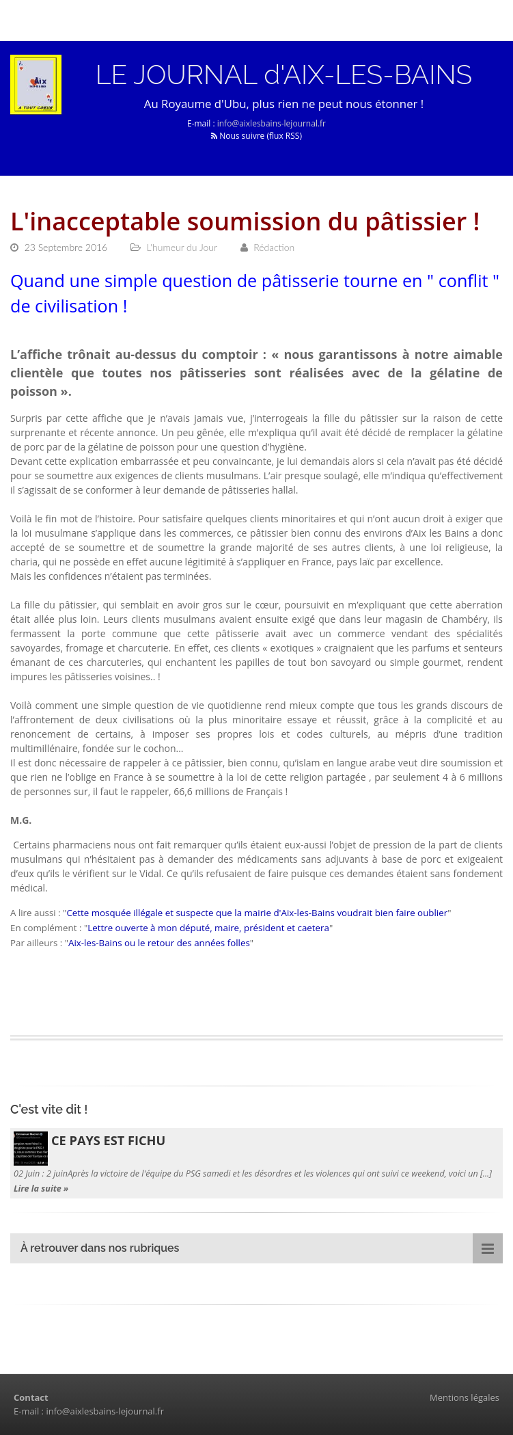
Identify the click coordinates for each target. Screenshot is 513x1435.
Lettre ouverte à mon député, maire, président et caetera (208, 928)
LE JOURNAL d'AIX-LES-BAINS (284, 74)
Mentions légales (464, 1397)
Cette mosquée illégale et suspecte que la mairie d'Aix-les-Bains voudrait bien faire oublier (256, 913)
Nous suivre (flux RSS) (256, 136)
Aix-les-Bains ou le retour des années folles (159, 943)
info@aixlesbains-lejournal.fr (271, 123)
